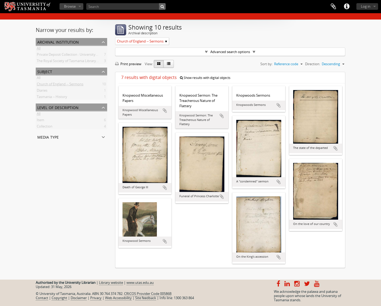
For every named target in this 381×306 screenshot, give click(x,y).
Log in (365, 6)
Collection (44, 127)
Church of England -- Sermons (60, 85)
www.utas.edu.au (140, 282)
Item (40, 121)
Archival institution (58, 41)
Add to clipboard (164, 110)
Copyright (59, 297)
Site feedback (145, 297)
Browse (70, 6)
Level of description (58, 107)
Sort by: (266, 64)
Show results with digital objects (205, 78)
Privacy (96, 297)
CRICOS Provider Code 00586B (147, 293)
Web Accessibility (118, 297)
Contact (42, 297)
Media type (48, 136)
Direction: (312, 64)
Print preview (128, 64)
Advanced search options (230, 51)
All (38, 49)
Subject (44, 71)
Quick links (346, 6)
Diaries (42, 91)
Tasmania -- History (52, 97)
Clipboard (333, 6)
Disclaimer (79, 297)
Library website (111, 282)
